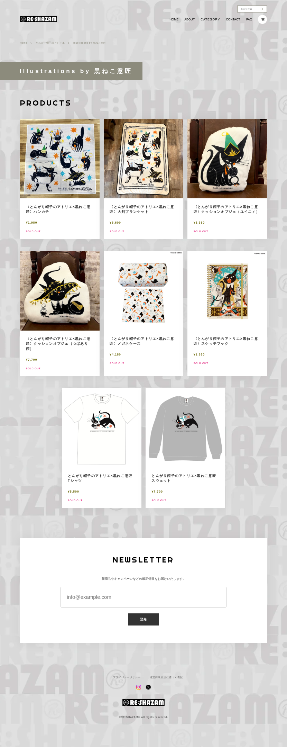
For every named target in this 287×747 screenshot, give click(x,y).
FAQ (249, 19)
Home (23, 43)
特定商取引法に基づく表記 (166, 677)
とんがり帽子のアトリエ (50, 43)
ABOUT (189, 19)
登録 (143, 619)
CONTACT (233, 19)
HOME (173, 19)
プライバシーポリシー (127, 677)
